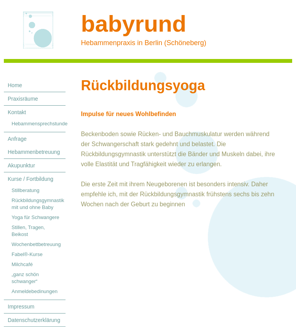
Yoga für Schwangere (35, 217)
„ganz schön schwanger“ (25, 277)
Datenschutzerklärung (34, 320)
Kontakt (17, 112)
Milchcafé (22, 264)
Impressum (21, 306)
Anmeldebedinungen (34, 291)
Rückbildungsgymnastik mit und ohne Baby (38, 203)
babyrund (133, 24)
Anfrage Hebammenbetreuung (34, 145)
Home (15, 85)
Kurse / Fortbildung (30, 179)
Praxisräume (23, 99)
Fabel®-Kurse (27, 254)
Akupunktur (21, 165)
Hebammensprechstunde (39, 123)
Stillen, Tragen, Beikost (28, 230)
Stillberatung (25, 190)
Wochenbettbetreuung (36, 244)
